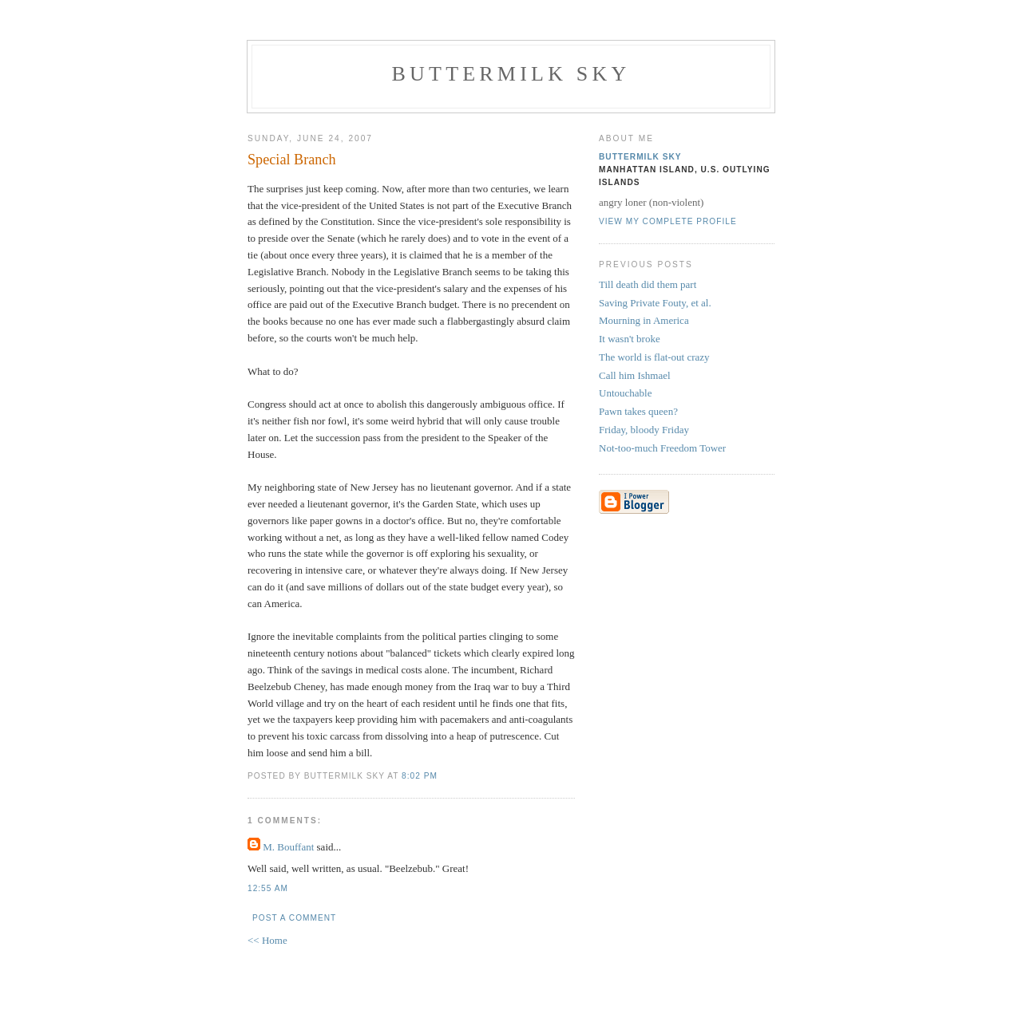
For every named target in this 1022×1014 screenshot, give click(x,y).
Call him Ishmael (635, 375)
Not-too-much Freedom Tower (662, 448)
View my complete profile (668, 221)
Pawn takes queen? (638, 411)
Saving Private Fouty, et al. (655, 303)
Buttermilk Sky (511, 73)
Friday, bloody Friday (644, 430)
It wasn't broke (629, 339)
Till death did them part (647, 284)
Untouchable (625, 393)
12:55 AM (268, 888)
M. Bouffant (288, 847)
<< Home (267, 940)
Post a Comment (294, 917)
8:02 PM (420, 775)
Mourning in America (644, 320)
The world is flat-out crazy (654, 357)
